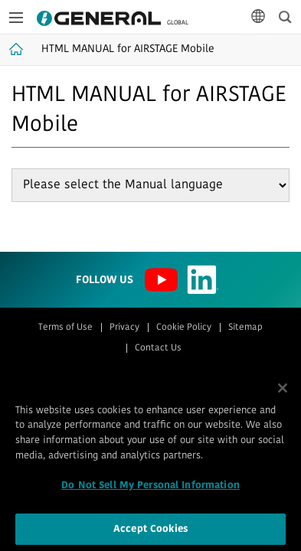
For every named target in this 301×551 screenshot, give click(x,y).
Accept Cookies (150, 532)
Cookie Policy (183, 327)
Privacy (124, 327)
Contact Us (158, 348)
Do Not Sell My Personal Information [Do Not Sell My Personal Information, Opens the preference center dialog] (150, 489)
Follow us (104, 280)
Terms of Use (65, 327)
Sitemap (245, 327)
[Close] (282, 392)
